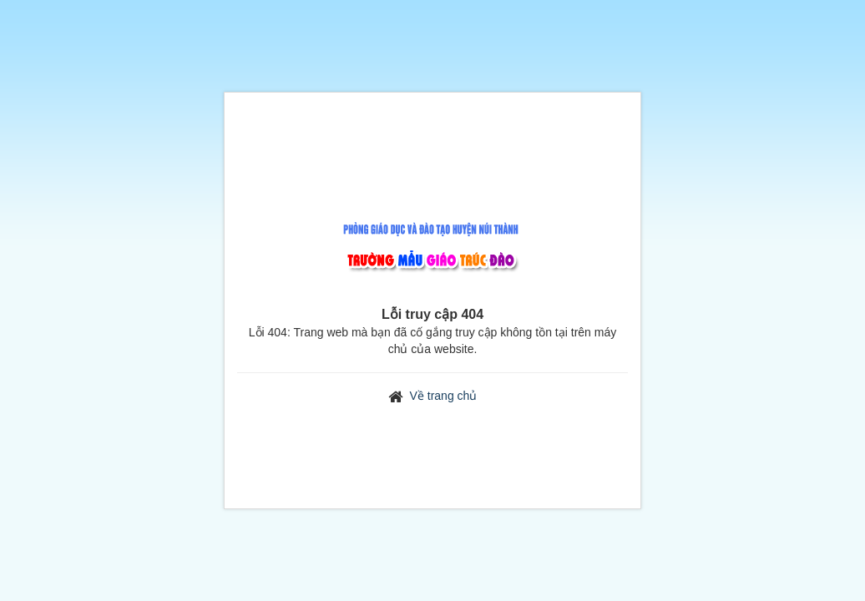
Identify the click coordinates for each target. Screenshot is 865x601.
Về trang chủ (444, 395)
